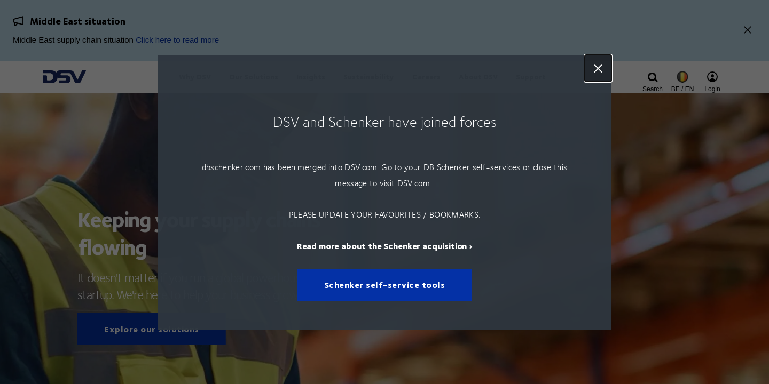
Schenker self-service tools (384, 284)
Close (598, 68)
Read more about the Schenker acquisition (382, 245)
